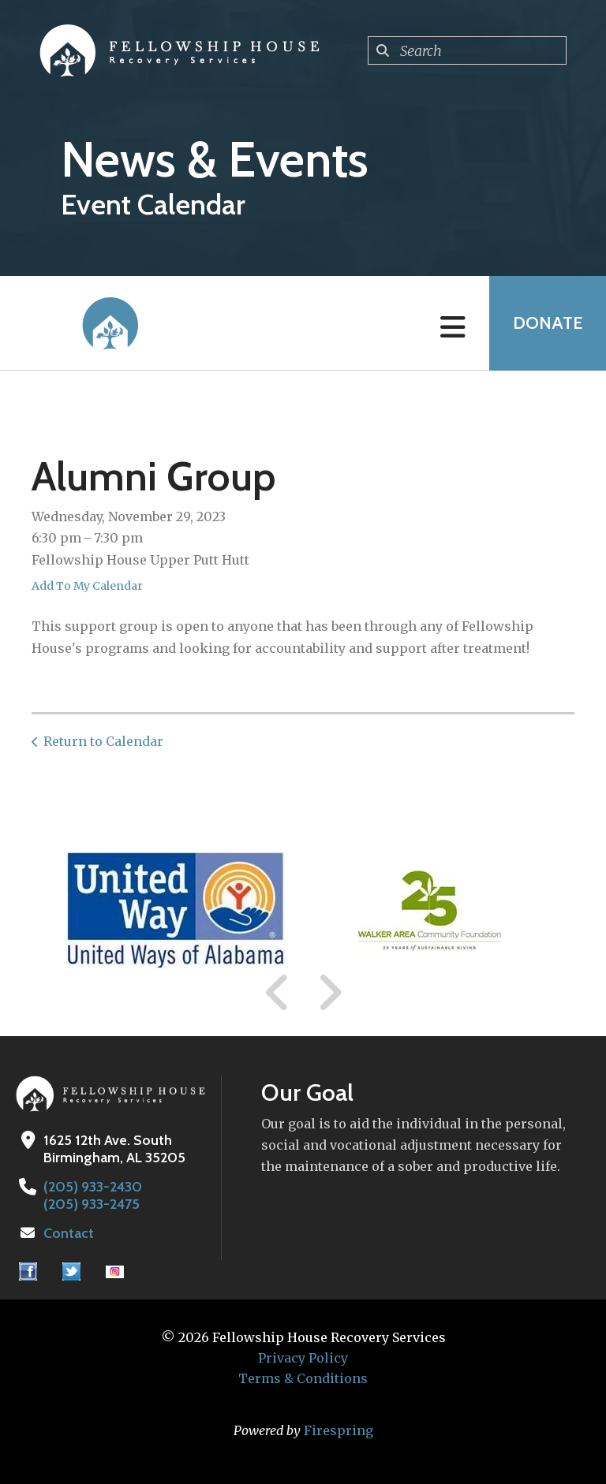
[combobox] (467, 50)
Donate (547, 323)
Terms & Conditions (303, 1378)
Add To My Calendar (87, 586)
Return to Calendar (103, 741)
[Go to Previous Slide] (278, 992)
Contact (68, 1233)
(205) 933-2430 (92, 1186)
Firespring (338, 1430)
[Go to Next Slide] (329, 992)
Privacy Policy (303, 1358)
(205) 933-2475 (91, 1204)
